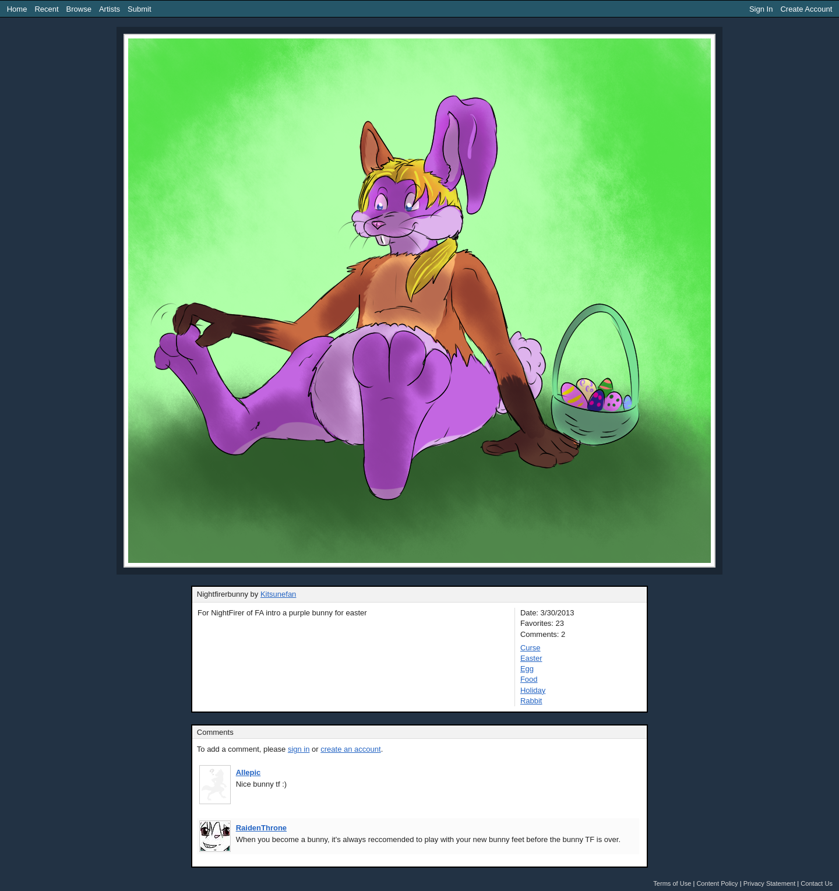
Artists (109, 9)
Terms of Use (672, 883)
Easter (531, 658)
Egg (527, 668)
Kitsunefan (278, 594)
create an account (350, 749)
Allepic (248, 772)
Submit (139, 9)
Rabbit (531, 700)
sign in (299, 749)
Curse (530, 647)
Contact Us (817, 883)
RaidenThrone (261, 827)
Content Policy (717, 883)
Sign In (761, 9)
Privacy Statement (769, 883)
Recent (46, 9)
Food (529, 679)
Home (17, 9)
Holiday (532, 690)
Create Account (806, 9)
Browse (78, 9)
